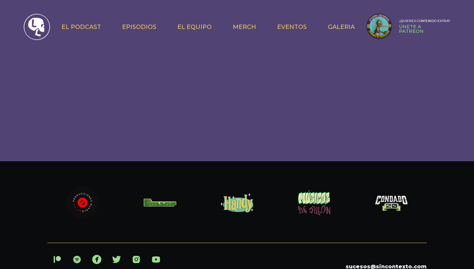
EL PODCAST (81, 27)
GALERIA (341, 27)
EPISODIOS (139, 27)
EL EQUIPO (194, 27)
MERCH (244, 27)
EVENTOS (292, 27)
